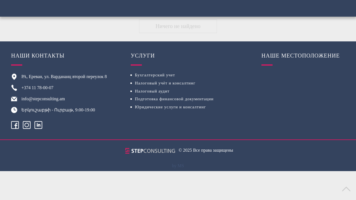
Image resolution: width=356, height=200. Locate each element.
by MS (178, 165)
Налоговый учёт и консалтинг (165, 83)
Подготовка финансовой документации (174, 99)
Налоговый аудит (152, 91)
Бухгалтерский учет (155, 75)
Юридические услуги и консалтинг (170, 107)
